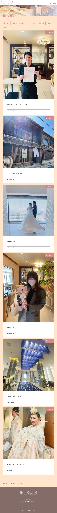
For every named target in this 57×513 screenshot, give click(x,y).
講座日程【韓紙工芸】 (19, 23)
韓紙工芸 (41, 23)
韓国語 (49, 23)
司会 (5, 27)
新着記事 (6, 23)
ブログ (12, 27)
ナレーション (31, 23)
